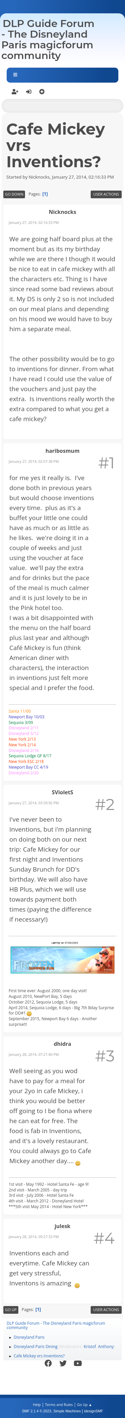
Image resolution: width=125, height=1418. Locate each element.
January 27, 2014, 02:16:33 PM (34, 222)
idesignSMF (93, 1411)
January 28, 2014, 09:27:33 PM (34, 1236)
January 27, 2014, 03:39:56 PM (34, 802)
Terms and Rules (59, 1404)
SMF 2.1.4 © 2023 (36, 1411)
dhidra (62, 1044)
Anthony (106, 1346)
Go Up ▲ (84, 1404)
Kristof (90, 1346)
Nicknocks (62, 212)
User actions (106, 194)
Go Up (11, 1309)
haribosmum (62, 450)
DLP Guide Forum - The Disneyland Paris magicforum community (47, 39)
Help (37, 1404)
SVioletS (62, 792)
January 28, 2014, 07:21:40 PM (34, 1054)
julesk (63, 1226)
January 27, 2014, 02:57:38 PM (34, 461)
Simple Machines (67, 1411)
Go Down (14, 194)
